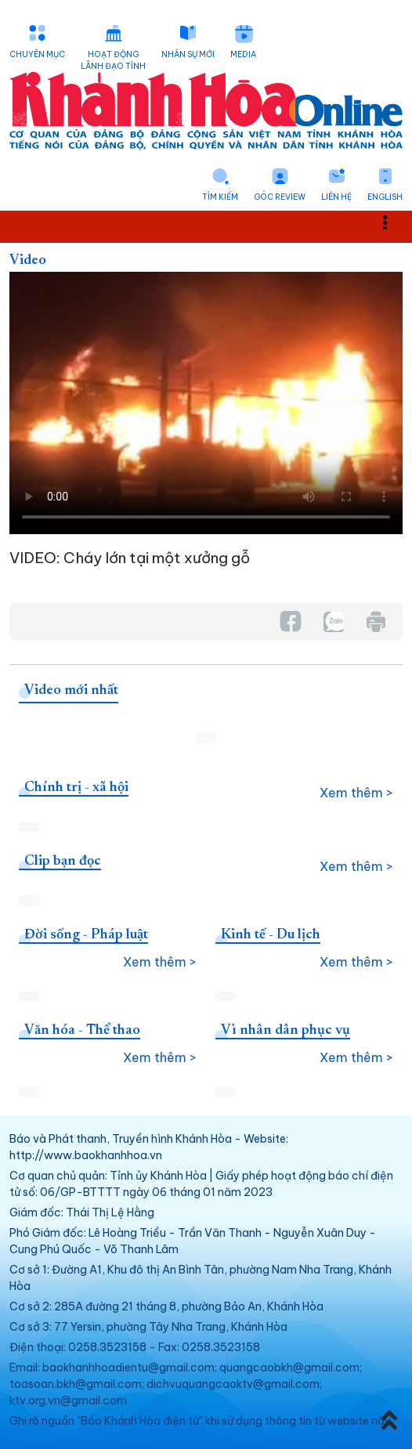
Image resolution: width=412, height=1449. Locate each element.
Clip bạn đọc (62, 862)
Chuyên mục (37, 54)
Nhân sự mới (188, 54)
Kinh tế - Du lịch (270, 935)
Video (27, 261)
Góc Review (279, 197)
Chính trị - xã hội (76, 788)
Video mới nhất (71, 691)
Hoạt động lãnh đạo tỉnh (113, 60)
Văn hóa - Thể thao (82, 1031)
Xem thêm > (356, 792)
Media (243, 54)
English (385, 197)
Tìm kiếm (220, 197)
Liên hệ (336, 197)
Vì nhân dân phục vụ (285, 1031)
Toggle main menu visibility (393, 222)
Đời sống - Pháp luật (86, 935)
